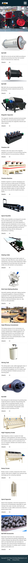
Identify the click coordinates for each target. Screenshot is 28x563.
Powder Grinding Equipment (13, 19)
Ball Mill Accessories (7, 533)
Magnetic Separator (7, 115)
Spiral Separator (6, 499)
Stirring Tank (5, 362)
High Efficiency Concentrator (9, 325)
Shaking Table (5, 255)
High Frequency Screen (8, 432)
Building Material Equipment (21, 19)
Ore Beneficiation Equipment (5, 19)
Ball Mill (3, 53)
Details (3, 62)
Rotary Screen (5, 468)
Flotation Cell (5, 147)
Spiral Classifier (6, 216)
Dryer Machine (4, 28)
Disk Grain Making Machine (9, 289)
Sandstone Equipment (13, 29)
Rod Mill (3, 396)
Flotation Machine (6, 178)
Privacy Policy (16, 559)
